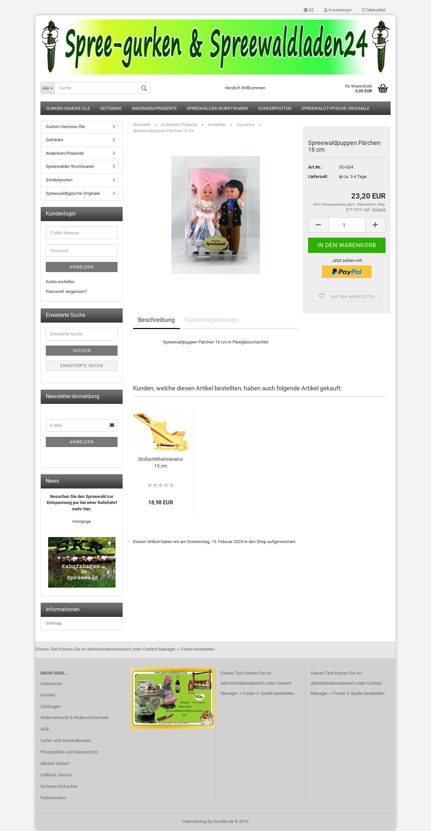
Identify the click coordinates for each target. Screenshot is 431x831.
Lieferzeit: (318, 176)
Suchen (82, 351)
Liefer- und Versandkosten (65, 741)
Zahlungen (50, 706)
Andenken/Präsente (154, 109)
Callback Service (56, 775)
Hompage (81, 522)
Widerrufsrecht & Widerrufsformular (74, 718)
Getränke (111, 109)
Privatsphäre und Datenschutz (69, 752)
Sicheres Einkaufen (58, 786)
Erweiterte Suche (81, 366)
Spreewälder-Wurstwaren (217, 109)
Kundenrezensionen (211, 320)
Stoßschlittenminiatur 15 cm (160, 463)
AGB (44, 729)
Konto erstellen (60, 282)
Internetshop (195, 822)
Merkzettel (374, 10)
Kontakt (47, 695)
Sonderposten (274, 109)
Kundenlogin (338, 10)
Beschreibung (156, 320)
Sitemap (54, 623)
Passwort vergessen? (66, 291)
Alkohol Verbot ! (55, 764)
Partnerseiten (53, 798)
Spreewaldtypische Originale (335, 109)
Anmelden (82, 267)
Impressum (51, 683)
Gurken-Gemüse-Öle (68, 109)
